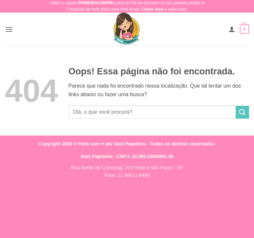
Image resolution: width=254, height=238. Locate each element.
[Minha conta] (232, 29)
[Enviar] (242, 112)
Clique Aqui (152, 9)
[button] (9, 29)
